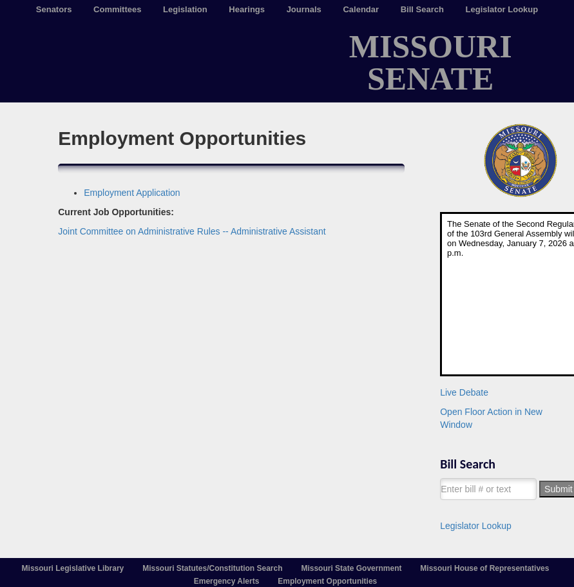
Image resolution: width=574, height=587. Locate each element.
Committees (117, 9)
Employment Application (132, 193)
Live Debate (464, 392)
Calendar (361, 9)
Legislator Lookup (502, 9)
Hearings (247, 9)
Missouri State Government (351, 568)
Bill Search (422, 9)
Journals (304, 9)
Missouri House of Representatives (484, 568)
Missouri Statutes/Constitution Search (212, 568)
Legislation (185, 9)
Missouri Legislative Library (73, 568)
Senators (54, 9)
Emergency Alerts (227, 581)
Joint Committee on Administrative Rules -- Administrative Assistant (192, 231)
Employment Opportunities (327, 581)
